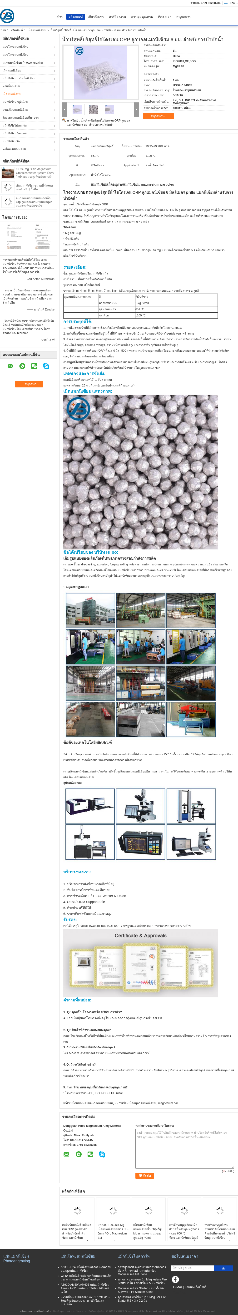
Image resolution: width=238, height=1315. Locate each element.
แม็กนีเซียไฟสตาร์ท (15, 125)
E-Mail (178, 1287)
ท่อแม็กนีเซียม (11, 86)
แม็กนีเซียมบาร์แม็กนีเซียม (19, 78)
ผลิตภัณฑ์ (76, 17)
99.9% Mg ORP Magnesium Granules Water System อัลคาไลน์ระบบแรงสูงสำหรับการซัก (35, 173)
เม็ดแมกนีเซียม (37, 30)
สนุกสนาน (184, 17)
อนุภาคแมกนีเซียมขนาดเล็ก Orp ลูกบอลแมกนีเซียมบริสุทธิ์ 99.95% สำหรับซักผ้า (34, 202)
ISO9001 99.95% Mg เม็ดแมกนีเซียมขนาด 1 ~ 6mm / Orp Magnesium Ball (113, 1231)
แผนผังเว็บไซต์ (195, 1287)
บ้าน (60, 17)
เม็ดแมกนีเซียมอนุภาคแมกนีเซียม (92, 1103)
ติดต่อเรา (164, 17)
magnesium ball (168, 1103)
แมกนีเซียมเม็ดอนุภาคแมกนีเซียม (135, 1103)
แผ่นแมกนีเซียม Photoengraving (23, 62)
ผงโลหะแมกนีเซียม (14, 149)
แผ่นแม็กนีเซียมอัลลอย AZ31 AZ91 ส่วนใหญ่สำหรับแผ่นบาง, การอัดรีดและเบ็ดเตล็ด (85, 1300)
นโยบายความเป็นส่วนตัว (35, 1311)
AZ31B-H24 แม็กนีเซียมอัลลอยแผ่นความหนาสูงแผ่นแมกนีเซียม (86, 1268)
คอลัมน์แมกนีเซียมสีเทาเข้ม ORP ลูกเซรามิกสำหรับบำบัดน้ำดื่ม (76, 1229)
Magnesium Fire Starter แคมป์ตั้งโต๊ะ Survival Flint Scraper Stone (141, 1290)
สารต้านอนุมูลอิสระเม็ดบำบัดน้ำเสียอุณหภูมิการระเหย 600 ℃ (184, 1229)
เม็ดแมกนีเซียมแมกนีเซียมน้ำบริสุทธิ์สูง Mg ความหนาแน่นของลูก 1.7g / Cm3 (147, 1231)
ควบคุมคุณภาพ (142, 17)
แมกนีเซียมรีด (11, 141)
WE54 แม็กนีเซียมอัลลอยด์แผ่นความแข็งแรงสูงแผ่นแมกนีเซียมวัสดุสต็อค (86, 1277)
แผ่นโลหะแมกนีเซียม (15, 47)
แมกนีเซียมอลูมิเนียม (15, 102)
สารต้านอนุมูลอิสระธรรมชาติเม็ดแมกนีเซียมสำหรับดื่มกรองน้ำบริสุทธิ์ (219, 1229)
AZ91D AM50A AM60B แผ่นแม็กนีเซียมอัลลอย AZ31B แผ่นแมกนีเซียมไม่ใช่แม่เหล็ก (85, 1288)
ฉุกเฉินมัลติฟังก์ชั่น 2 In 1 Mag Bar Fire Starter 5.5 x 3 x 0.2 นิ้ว (142, 1298)
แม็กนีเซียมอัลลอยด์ (15, 133)
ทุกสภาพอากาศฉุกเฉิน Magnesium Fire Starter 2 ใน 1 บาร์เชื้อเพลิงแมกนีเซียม (142, 1281)
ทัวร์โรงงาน (117, 17)
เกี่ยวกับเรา (96, 17)
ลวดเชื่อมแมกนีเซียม (15, 110)
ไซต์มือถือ (178, 1293)
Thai (234, 3)
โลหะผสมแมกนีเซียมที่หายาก (21, 117)
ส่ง (224, 1268)
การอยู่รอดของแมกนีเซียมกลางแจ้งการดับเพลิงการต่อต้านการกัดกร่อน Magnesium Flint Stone (142, 1270)
